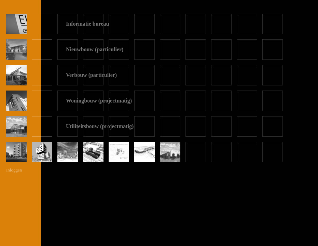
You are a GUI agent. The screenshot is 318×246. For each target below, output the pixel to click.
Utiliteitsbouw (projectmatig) (100, 126)
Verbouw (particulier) (91, 75)
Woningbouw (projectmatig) (99, 101)
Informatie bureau (87, 24)
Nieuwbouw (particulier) (94, 49)
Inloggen (14, 170)
